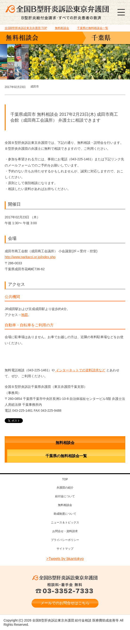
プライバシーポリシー (65, 540)
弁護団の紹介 (65, 487)
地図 (24, 315)
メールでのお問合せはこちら (65, 603)
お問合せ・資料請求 (65, 531)
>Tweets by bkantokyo (65, 559)
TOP (26, 28)
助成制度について (65, 513)
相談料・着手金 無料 (65, 588)
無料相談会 (65, 443)
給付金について (65, 496)
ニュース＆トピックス (65, 522)
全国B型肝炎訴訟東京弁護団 (65, 577)
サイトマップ (65, 548)
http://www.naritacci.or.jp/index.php (30, 257)
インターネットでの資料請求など (80, 370)
